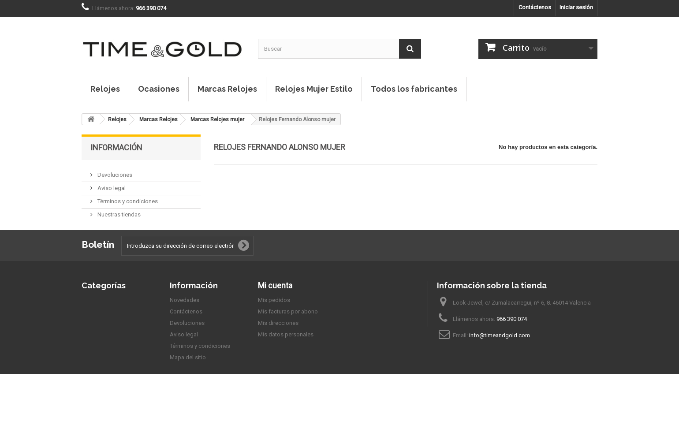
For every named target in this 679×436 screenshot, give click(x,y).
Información (116, 147)
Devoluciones (114, 171)
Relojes (105, 88)
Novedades (184, 323)
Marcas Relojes (227, 88)
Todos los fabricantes (414, 88)
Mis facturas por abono (288, 334)
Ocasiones (158, 88)
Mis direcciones (278, 346)
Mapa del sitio (188, 380)
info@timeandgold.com (499, 358)
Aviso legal (111, 184)
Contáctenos (535, 7)
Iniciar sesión (576, 7)
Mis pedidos (274, 323)
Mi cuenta (275, 308)
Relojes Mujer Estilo (314, 88)
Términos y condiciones (127, 197)
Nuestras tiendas (118, 211)
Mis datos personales (285, 357)
